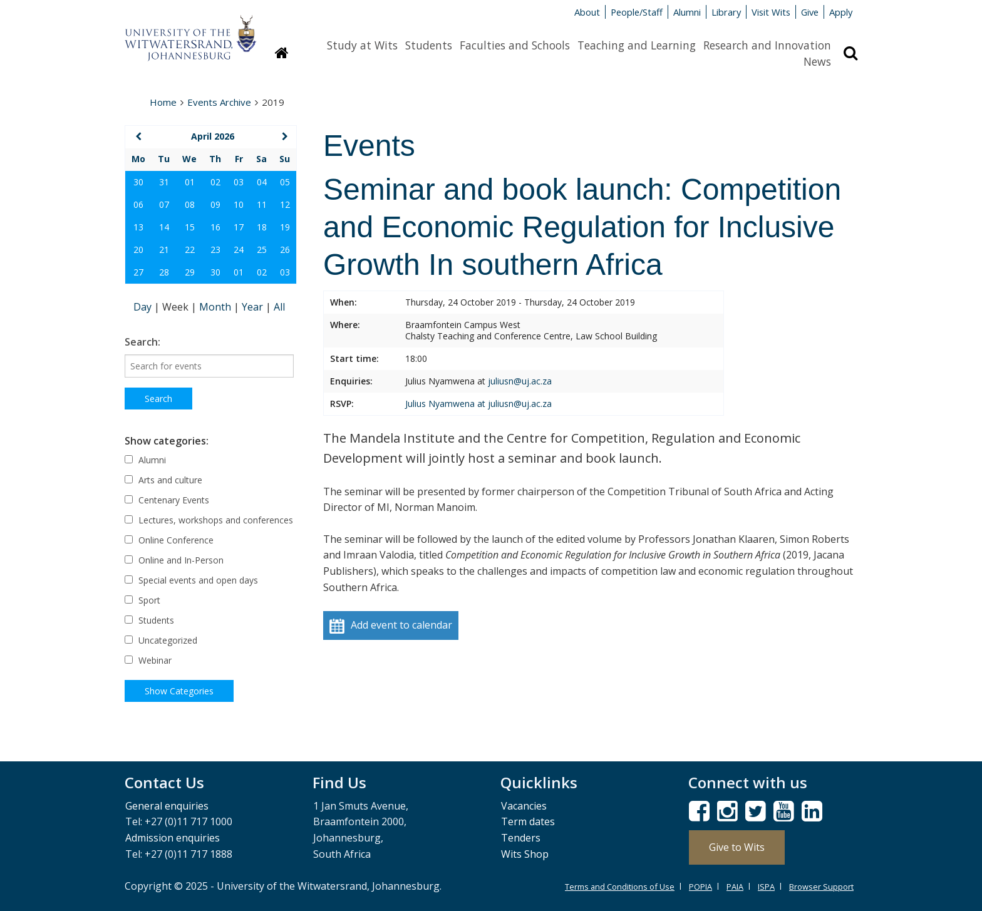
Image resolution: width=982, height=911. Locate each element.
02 (215, 182)
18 (262, 227)
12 (285, 204)
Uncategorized (161, 640)
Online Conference (169, 540)
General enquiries (167, 806)
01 (190, 182)
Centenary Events (167, 500)
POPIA (700, 886)
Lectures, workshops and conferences (209, 520)
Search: (142, 342)
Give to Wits (737, 847)
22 (190, 249)
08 (190, 204)
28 (164, 272)
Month (216, 307)
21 (164, 249)
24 (239, 249)
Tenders (520, 838)
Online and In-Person (174, 560)
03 (239, 182)
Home (163, 102)
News (817, 61)
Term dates (528, 821)
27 (138, 272)
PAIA (734, 886)
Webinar (148, 660)
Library (726, 12)
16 (215, 227)
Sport (142, 600)
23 (215, 249)
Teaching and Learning (636, 45)
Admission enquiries (172, 838)
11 (262, 204)
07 (164, 204)
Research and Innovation (767, 45)
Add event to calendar (390, 626)
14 (164, 227)
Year (254, 307)
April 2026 (212, 136)
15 (190, 227)
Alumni (687, 12)
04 (262, 182)
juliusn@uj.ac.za (520, 381)
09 (215, 204)
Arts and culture (163, 480)
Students (428, 45)
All (279, 307)
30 (138, 182)
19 (285, 227)
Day (143, 307)
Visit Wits (771, 12)
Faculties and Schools (515, 45)
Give (810, 12)
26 (285, 249)
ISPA (766, 886)
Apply (840, 12)
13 (138, 227)
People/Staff (637, 12)
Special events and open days (191, 580)
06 (138, 204)
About (587, 12)
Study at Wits (362, 45)
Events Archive (219, 102)
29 (190, 272)
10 (239, 204)
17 (239, 227)
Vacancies (524, 806)
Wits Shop (525, 854)
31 (164, 182)
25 (262, 249)
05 (285, 182)
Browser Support (821, 886)
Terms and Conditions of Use (619, 886)
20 (138, 249)
